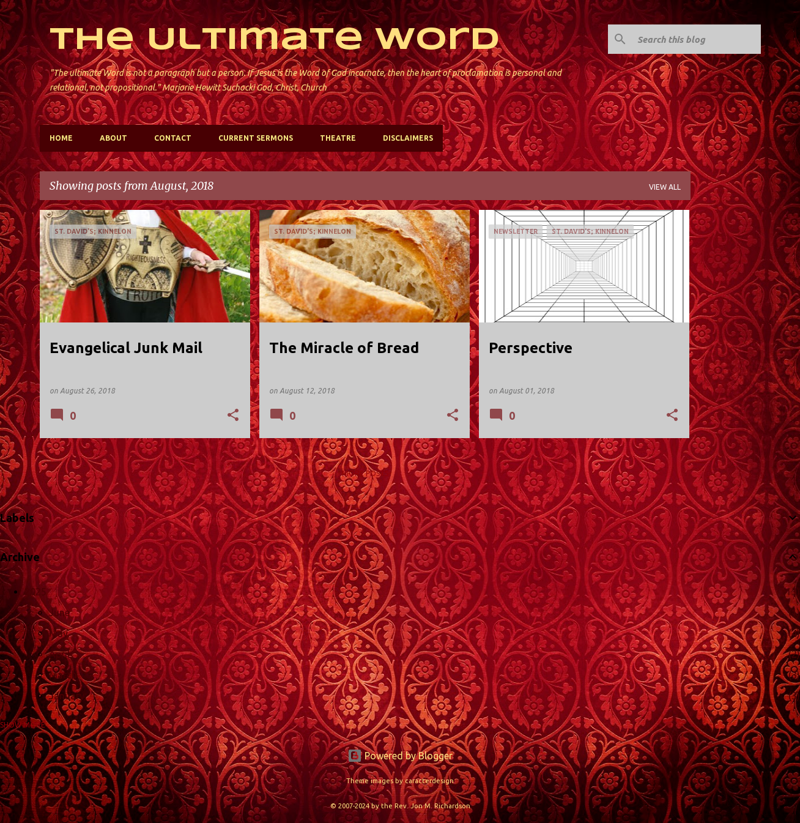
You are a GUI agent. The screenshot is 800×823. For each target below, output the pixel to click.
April (59, 654)
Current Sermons (255, 138)
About (113, 138)
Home (61, 138)
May (58, 633)
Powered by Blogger (400, 755)
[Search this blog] (696, 39)
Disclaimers (408, 138)
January (66, 695)
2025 (35, 591)
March (63, 674)
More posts (365, 473)
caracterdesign (429, 780)
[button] (233, 416)
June (59, 612)
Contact (172, 138)
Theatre (338, 138)
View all (665, 187)
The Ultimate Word (275, 40)
